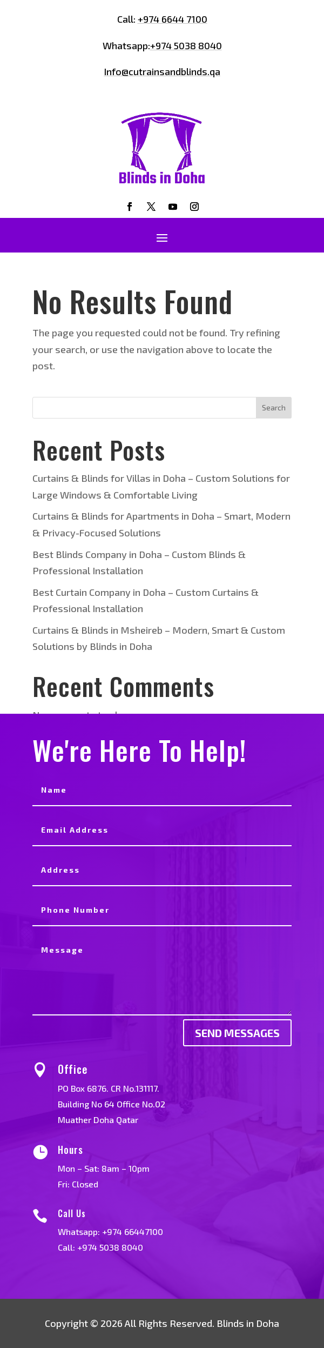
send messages (237, 1032)
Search (274, 407)
